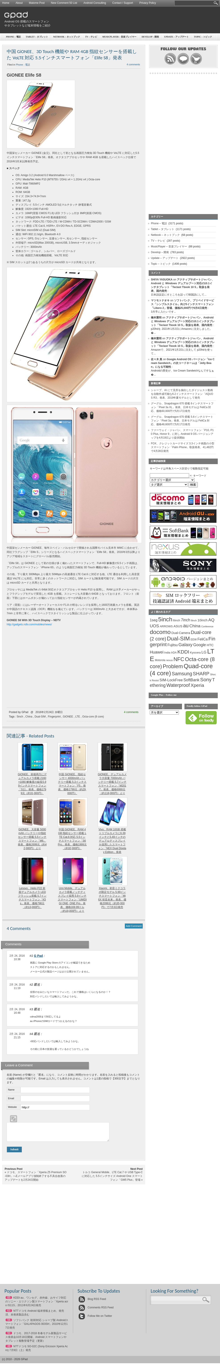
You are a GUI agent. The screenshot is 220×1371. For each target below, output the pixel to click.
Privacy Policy (147, 2)
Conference (207, 626)
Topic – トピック (161, 263)
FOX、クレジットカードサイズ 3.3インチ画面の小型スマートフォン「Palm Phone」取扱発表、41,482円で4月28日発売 (182, 447)
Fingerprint (54, 716)
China (28, 716)
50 (8, 1336)
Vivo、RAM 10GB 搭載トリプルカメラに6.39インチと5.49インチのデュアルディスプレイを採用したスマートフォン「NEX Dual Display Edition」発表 (112, 841)
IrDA (174, 652)
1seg (154, 620)
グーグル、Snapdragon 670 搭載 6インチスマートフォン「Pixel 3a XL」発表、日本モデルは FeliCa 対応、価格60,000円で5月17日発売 (182, 407)
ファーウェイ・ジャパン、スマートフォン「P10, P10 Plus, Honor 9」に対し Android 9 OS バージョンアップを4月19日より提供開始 (182, 434)
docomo (160, 632)
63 (8, 1313)
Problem (173, 666)
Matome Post (37, 2)
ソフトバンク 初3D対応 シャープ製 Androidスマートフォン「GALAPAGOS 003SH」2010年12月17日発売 (36, 1327)
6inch (176, 620)
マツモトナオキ (160, 300)
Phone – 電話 (13, 37)
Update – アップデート (164, 258)
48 (8, 1349)
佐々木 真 (156, 359)
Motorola (160, 660)
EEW (194, 639)
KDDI (183, 652)
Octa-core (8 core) (93, 716)
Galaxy (185, 644)
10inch (203, 620)
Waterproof (178, 685)
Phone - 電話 (23, 64)
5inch (20, 716)
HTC (210, 645)
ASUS (178, 626)
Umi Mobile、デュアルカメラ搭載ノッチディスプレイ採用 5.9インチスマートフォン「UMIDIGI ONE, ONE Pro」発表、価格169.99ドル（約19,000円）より (72, 899)
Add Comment (134, 926)
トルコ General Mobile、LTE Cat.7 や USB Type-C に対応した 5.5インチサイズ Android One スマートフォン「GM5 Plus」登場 (112, 1179)
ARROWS (166, 626)
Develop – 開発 (160, 252)
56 (8, 1323)
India (167, 652)
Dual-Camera (180, 633)
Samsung (182, 673)
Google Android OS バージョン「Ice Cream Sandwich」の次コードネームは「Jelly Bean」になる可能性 (182, 363)
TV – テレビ (158, 240)
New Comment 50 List (64, 2)
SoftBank (192, 680)
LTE (77, 716)
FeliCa (203, 639)
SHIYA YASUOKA (161, 279)
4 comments (131, 712)
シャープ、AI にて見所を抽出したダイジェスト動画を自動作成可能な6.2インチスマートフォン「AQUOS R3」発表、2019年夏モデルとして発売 (182, 394)
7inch (185, 620)
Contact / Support (122, 2)
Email (11, 1098)
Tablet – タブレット (37, 37)
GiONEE (68, 716)
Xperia (197, 685)
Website (12, 1107)
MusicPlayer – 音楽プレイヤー (169, 246)
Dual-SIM (40, 716)
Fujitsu (172, 645)
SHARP (201, 673)
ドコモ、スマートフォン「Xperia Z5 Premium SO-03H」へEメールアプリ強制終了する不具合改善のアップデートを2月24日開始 (35, 1179)
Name (11, 1089)
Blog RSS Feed (92, 1302)
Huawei (157, 652)
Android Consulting (95, 2)
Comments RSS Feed (96, 1310)
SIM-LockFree (171, 680)
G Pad (38, 956)
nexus (169, 660)
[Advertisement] (152, 41)
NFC (179, 659)
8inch (194, 620)
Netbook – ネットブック (66, 37)
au (186, 625)
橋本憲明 (156, 317)
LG (204, 652)
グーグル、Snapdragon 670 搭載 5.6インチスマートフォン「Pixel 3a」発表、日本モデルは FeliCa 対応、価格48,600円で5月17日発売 (182, 420)
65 (8, 1300)
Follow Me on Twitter (95, 1319)
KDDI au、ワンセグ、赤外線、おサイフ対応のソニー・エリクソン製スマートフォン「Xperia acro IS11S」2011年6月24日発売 (36, 1304)
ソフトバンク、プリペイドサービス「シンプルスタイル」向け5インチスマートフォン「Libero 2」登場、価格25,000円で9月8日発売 (182, 304)
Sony (206, 679)
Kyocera (195, 652)
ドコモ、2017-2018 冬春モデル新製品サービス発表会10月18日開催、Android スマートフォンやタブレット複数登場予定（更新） (36, 1340)
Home (5, 2)
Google (199, 645)
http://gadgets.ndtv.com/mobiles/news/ (29, 624)
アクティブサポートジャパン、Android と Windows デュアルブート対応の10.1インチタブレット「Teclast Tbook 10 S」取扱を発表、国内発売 (183, 321)
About (19, 2)
